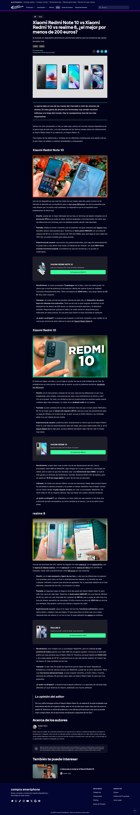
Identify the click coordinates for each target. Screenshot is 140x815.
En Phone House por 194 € (78, 635)
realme (42, 46)
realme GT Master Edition (45, 567)
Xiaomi (35, 46)
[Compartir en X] (94, 51)
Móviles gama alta (55, 2)
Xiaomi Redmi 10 (43, 429)
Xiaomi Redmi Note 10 (61, 264)
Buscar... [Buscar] (104, 7)
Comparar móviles (42, 2)
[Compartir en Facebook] (98, 51)
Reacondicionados (81, 7)
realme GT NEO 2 (84, 567)
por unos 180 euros (77, 204)
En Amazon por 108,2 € (78, 452)
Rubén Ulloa (39, 50)
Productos (30, 7)
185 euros (71, 571)
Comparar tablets (29, 2)
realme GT (65, 567)
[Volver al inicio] (135, 811)
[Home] (17, 7)
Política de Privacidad (121, 796)
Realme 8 (55, 628)
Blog (57, 7)
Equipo (116, 792)
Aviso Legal (117, 800)
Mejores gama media (69, 2)
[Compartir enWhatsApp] (101, 51)
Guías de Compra (67, 7)
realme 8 (82, 564)
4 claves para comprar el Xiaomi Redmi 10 (77, 769)
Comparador (42, 7)
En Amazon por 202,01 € (78, 272)
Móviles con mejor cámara (86, 2)
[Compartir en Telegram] (105, 51)
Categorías (97, 792)
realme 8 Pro (97, 564)
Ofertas (51, 7)
